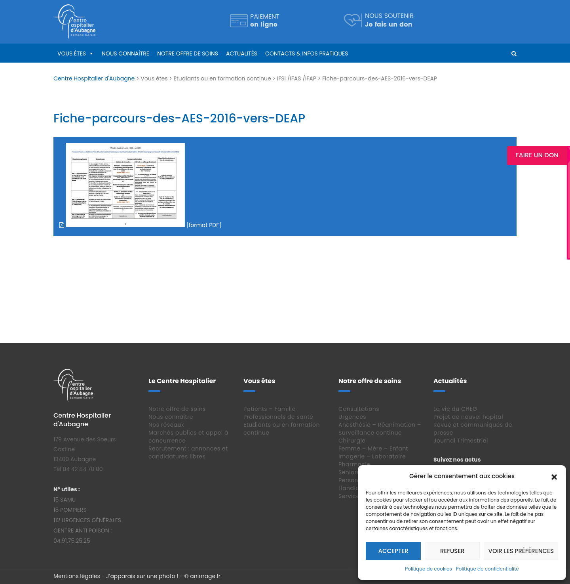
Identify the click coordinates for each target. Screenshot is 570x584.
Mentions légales (76, 576)
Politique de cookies (428, 568)
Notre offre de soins (187, 53)
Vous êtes (71, 53)
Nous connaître (125, 53)
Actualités (241, 53)
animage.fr (205, 576)
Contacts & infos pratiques (306, 53)
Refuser (452, 551)
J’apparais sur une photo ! (142, 576)
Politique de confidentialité (487, 568)
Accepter (393, 551)
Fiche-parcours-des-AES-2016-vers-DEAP (179, 118)
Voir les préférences (521, 551)
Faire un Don (540, 155)
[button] (554, 476)
